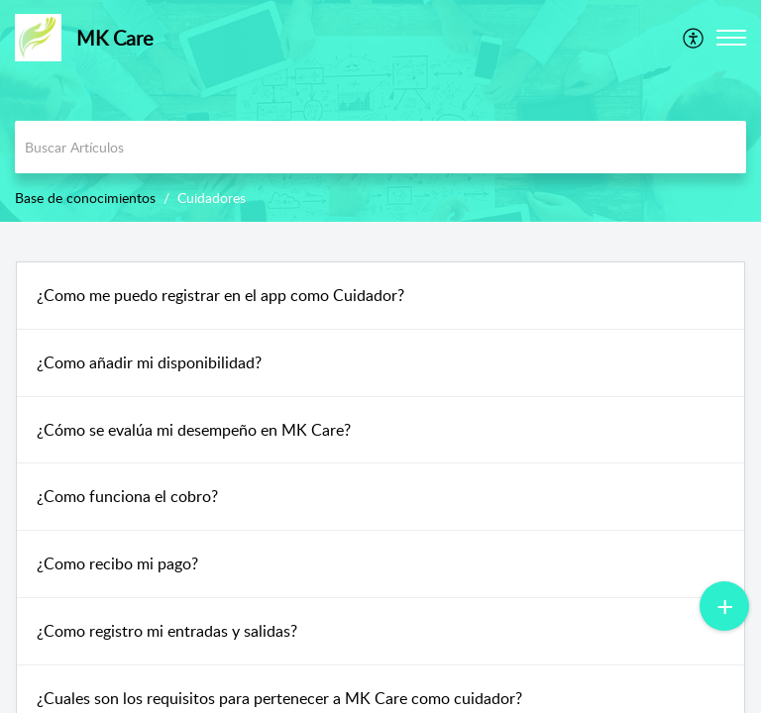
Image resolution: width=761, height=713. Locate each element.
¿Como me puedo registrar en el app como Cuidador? (220, 295)
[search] (380, 147)
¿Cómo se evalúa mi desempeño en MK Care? (194, 430)
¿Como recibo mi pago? (117, 563)
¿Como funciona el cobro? (127, 496)
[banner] (380, 111)
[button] (694, 37)
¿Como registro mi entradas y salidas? (167, 631)
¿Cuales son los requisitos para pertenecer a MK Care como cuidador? (279, 698)
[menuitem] (694, 37)
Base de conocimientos (85, 197)
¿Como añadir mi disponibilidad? (149, 362)
